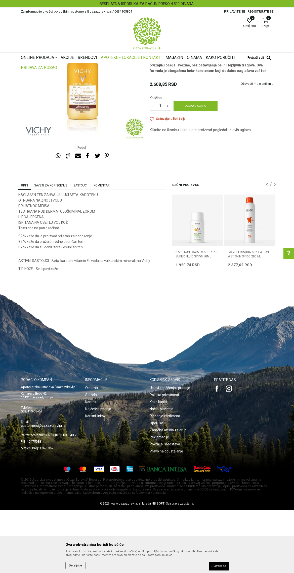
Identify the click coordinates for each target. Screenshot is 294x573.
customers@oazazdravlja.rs (43, 488)
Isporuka (156, 486)
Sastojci (80, 248)
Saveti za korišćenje (50, 248)
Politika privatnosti (164, 458)
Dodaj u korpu (195, 168)
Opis (24, 248)
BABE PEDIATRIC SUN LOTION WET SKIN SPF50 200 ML (248, 317)
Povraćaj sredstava (165, 507)
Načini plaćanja (161, 472)
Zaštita (154, 102)
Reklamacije (159, 500)
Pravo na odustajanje (166, 514)
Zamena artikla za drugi (168, 493)
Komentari (102, 248)
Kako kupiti (158, 465)
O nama (91, 451)
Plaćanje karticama (165, 479)
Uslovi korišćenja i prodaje (170, 451)
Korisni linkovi (95, 479)
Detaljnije (75, 565)
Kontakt (91, 465)
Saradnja (92, 458)
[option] (147, 4)
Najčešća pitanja (98, 472)
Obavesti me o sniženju (257, 146)
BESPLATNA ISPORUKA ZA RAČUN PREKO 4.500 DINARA (147, 4)
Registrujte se (260, 11)
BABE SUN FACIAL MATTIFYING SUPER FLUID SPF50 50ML (197, 317)
